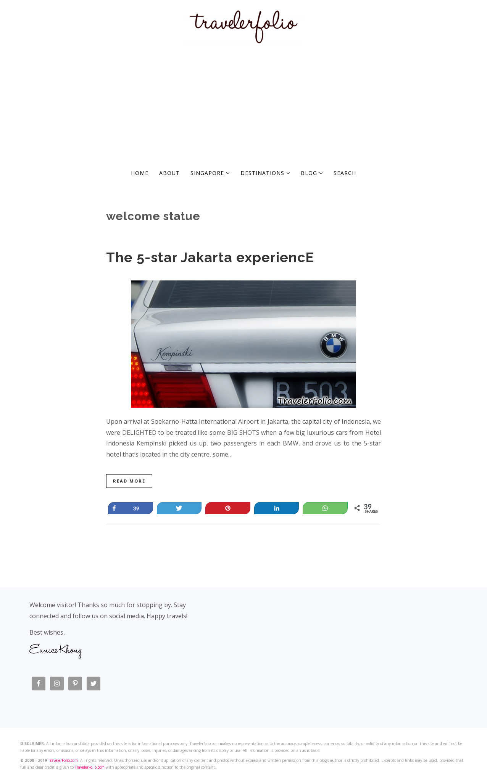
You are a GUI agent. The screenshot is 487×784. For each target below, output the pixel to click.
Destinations (265, 173)
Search (345, 173)
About (169, 173)
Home (139, 173)
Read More (129, 481)
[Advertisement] (243, 105)
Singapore (210, 173)
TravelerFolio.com (63, 760)
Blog (312, 173)
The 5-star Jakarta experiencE (210, 257)
